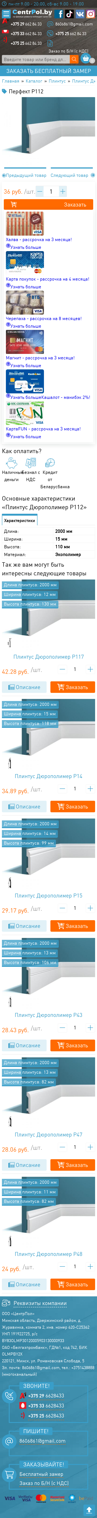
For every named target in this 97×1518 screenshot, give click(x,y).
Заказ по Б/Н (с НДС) (68, 50)
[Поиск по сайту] (74, 59)
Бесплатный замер (41, 1474)
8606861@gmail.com (74, 23)
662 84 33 (26, 24)
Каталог (34, 81)
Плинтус (57, 81)
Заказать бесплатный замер (48, 70)
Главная (10, 81)
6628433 (46, 1396)
